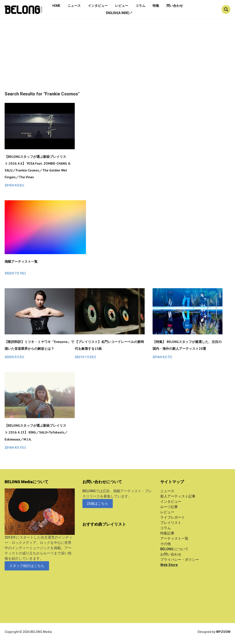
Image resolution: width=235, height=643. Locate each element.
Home (56, 6)
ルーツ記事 (169, 507)
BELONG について (174, 549)
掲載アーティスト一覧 (21, 261)
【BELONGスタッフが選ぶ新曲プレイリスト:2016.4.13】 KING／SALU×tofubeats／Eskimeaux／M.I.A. (36, 432)
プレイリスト (170, 523)
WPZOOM (223, 632)
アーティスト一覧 (174, 538)
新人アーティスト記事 (177, 496)
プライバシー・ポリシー (179, 559)
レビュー (121, 6)
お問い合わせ (170, 554)
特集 (156, 6)
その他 (165, 544)
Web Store (169, 565)
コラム (140, 6)
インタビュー (98, 6)
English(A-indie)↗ (119, 13)
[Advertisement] (117, 58)
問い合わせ (174, 6)
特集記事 (167, 533)
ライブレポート (172, 517)
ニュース (74, 6)
